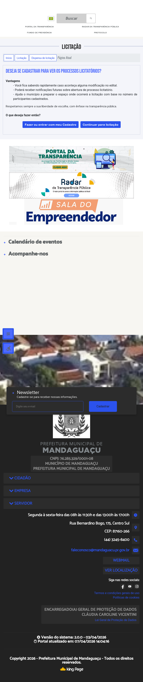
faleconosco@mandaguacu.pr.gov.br (100, 550)
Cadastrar (102, 406)
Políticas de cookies (126, 597)
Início (9, 58)
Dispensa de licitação (43, 58)
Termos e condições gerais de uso (116, 593)
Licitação (21, 58)
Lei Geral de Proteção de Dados (115, 620)
